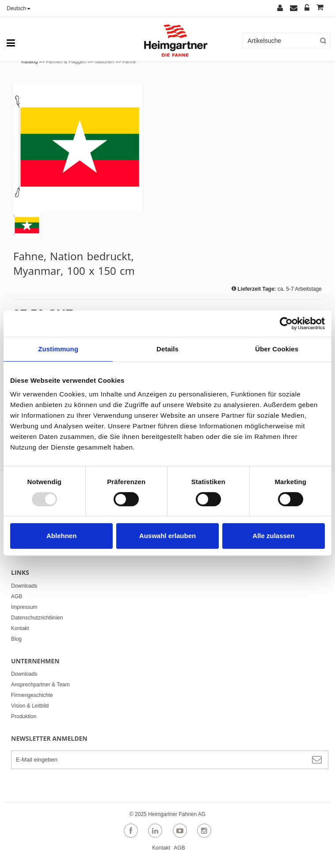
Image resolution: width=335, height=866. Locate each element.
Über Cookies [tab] (276, 349)
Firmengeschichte (32, 695)
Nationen (104, 61)
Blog (16, 639)
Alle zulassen (273, 535)
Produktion (23, 716)
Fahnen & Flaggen (66, 61)
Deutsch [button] (18, 8)
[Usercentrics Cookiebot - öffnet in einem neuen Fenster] (286, 323)
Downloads (24, 586)
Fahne (129, 61)
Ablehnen (61, 535)
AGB (16, 596)
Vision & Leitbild (30, 706)
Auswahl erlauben (167, 535)
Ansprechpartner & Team (40, 684)
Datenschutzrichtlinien (37, 618)
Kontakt (20, 628)
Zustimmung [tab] (58, 349)
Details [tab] (167, 349)
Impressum (24, 607)
